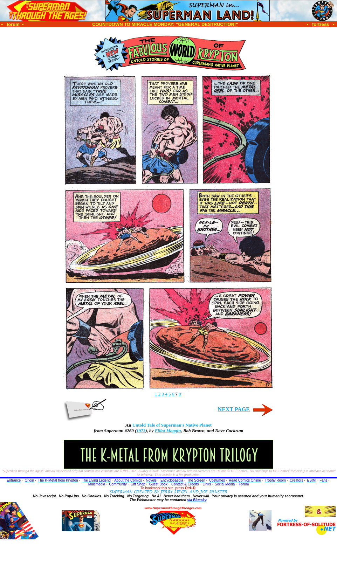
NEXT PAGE (234, 409)
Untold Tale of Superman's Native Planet (172, 425)
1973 (140, 430)
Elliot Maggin (168, 430)
